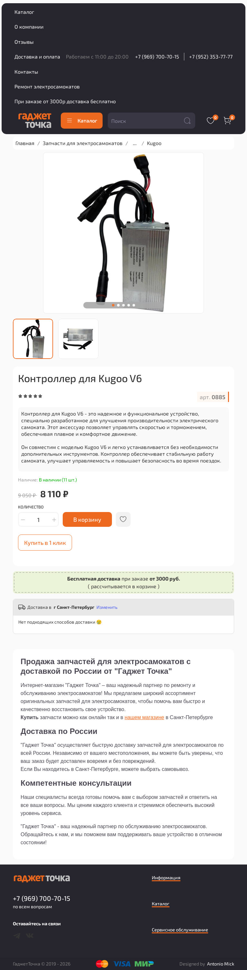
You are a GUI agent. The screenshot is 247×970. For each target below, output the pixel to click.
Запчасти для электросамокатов (83, 143)
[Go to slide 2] (118, 305)
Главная (24, 143)
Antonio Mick (220, 963)
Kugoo (154, 143)
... (135, 143)
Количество (31, 507)
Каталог (24, 12)
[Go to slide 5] (134, 305)
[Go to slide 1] (113, 305)
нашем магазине (144, 717)
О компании (28, 26)
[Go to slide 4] (128, 305)
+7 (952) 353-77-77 (211, 56)
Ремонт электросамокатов (47, 86)
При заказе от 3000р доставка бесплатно (65, 101)
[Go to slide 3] (123, 305)
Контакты (26, 72)
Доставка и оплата (37, 56)
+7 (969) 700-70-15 (157, 56)
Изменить (106, 607)
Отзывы (24, 42)
